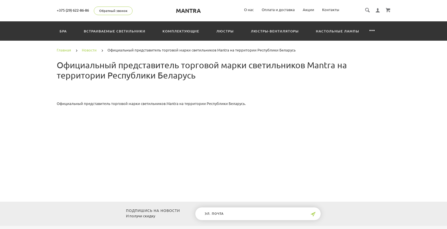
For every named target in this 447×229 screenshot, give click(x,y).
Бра (63, 31)
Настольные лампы (337, 31)
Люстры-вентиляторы (275, 31)
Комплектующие (180, 31)
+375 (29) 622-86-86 (73, 10)
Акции (308, 10)
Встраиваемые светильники (114, 31)
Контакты (330, 10)
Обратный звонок (113, 11)
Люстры (225, 31)
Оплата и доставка (278, 10)
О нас (249, 10)
